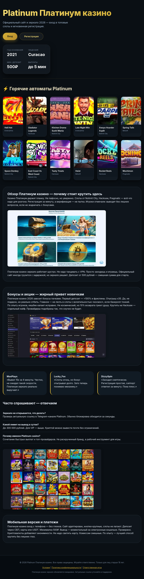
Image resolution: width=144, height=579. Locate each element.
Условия (46, 567)
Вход (10, 36)
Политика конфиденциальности (66, 567)
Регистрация (31, 36)
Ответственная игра (92, 567)
